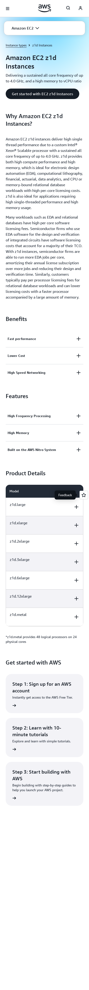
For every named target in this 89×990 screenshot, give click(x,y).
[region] (44, 555)
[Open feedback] (84, 495)
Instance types (16, 45)
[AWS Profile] (80, 8)
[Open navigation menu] (7, 8)
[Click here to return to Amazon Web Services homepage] (44, 8)
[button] (25, 28)
